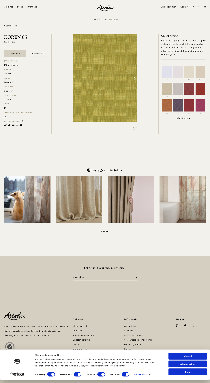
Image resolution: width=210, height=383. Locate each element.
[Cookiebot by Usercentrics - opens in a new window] (17, 378)
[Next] (134, 78)
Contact (127, 349)
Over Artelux (130, 326)
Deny (187, 375)
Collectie (103, 19)
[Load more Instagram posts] (104, 231)
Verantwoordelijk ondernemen (138, 339)
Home (93, 19)
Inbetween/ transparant (83, 335)
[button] (27, 199)
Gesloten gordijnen (82, 339)
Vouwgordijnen (80, 349)
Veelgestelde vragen (133, 335)
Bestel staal (15, 53)
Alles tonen (184, 118)
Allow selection (187, 367)
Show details (140, 378)
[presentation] (93, 288)
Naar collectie (10, 25)
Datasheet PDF (38, 53)
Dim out (76, 344)
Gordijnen (77, 330)
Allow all (188, 359)
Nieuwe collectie (80, 326)
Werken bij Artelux (132, 344)
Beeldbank (129, 330)
